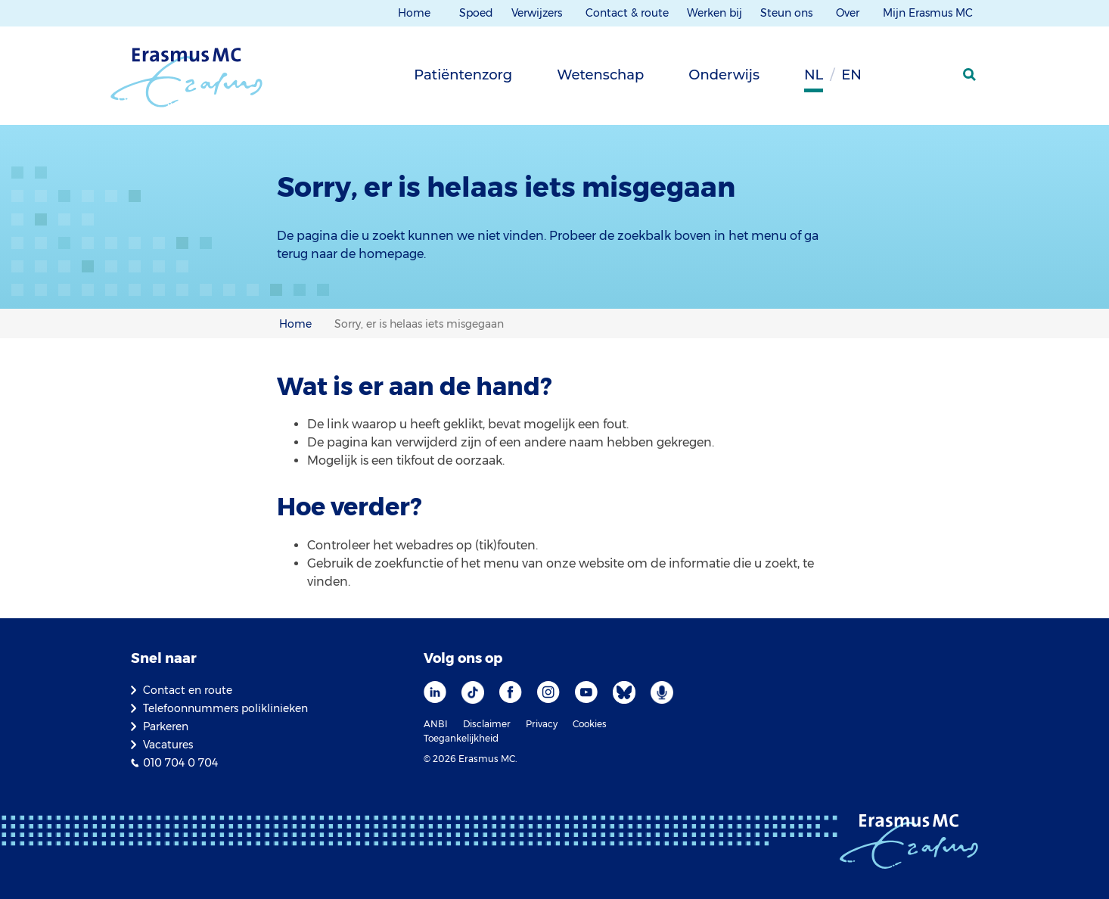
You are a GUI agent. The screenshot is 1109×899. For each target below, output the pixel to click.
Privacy (542, 723)
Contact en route (187, 690)
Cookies (590, 723)
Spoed (476, 13)
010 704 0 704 (180, 763)
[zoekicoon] (970, 75)
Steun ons (787, 13)
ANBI (436, 723)
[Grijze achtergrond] (894, 79)
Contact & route (627, 13)
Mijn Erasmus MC (929, 13)
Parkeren (165, 726)
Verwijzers (538, 13)
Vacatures (168, 744)
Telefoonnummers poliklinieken (225, 708)
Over (849, 13)
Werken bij (714, 13)
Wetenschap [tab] (600, 75)
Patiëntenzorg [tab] (463, 75)
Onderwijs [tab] (724, 75)
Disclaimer (487, 723)
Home (414, 13)
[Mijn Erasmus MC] (933, 79)
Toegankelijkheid (461, 738)
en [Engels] (851, 75)
